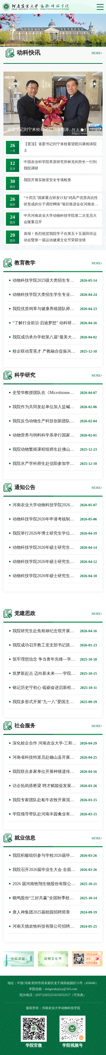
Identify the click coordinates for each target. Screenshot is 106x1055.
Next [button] (97, 30)
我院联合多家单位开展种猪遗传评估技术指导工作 (58, 771)
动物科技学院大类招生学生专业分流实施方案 (54, 294)
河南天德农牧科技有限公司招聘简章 (45, 926)
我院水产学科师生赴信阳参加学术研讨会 (49, 463)
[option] (53, 30)
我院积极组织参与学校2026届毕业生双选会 (51, 855)
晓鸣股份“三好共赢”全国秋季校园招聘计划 (51, 898)
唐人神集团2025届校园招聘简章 (41, 912)
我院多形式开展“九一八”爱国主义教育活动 (51, 701)
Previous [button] (8, 30)
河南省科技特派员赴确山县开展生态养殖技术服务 (58, 757)
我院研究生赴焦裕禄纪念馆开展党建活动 (49, 631)
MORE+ (97, 53)
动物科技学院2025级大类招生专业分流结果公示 (56, 280)
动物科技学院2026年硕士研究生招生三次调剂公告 (58, 561)
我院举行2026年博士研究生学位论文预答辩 (51, 533)
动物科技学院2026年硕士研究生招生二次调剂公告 (58, 575)
